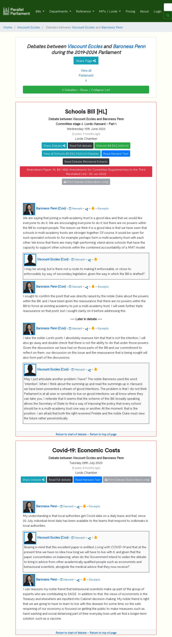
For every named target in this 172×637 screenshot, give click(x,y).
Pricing (130, 11)
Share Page (86, 60)
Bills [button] (39, 11)
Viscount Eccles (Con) (52, 259)
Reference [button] (84, 11)
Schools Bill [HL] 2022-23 (112, 145)
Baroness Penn (112, 27)
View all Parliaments (86, 75)
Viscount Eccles (28, 27)
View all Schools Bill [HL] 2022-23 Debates (71, 153)
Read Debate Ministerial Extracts (86, 161)
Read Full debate (81, 145)
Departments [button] (59, 11)
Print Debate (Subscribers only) (86, 182)
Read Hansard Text (115, 153)
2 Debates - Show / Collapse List (86, 89)
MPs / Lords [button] (108, 11)
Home (7, 27)
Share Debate (54, 145)
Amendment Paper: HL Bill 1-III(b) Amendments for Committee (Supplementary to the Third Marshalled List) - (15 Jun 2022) (86, 171)
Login (157, 11)
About (144, 11)
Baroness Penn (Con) (51, 208)
